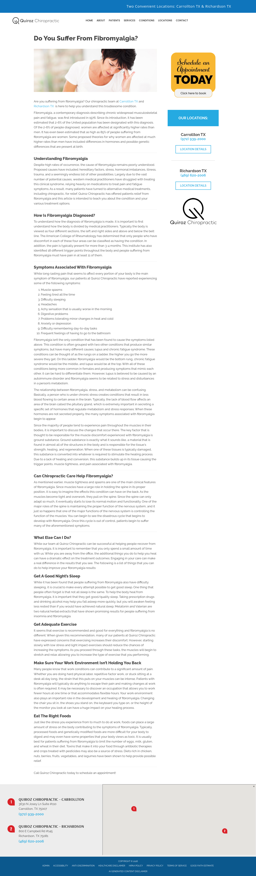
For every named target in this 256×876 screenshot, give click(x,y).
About (101, 20)
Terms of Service (177, 865)
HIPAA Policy (136, 865)
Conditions (146, 20)
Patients (114, 20)
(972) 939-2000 (193, 139)
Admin (45, 865)
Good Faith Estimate (202, 865)
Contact (182, 20)
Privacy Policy (155, 865)
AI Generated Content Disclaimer (128, 871)
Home (89, 20)
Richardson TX (218, 6)
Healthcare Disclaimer (111, 865)
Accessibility (60, 865)
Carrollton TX (188, 6)
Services (129, 20)
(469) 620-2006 (193, 175)
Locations (165, 20)
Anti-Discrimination (83, 865)
